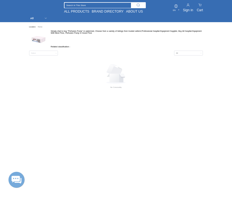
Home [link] (40, 27)
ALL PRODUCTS (76, 11)
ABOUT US (134, 11)
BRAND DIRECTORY (108, 11)
